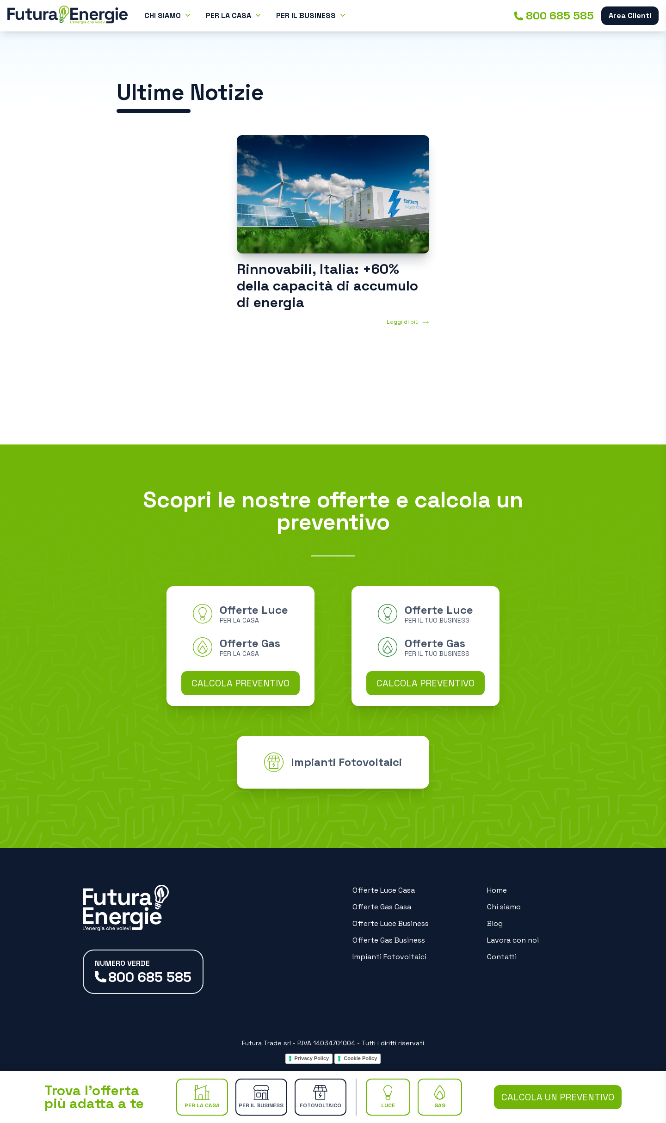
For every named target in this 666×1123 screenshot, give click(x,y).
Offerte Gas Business (388, 940)
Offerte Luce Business (390, 923)
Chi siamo (504, 907)
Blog (495, 923)
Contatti (502, 957)
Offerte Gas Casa (381, 907)
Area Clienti (630, 15)
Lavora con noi (513, 940)
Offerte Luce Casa (383, 890)
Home (497, 890)
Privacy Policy (312, 1058)
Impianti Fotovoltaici (389, 957)
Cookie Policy (360, 1058)
